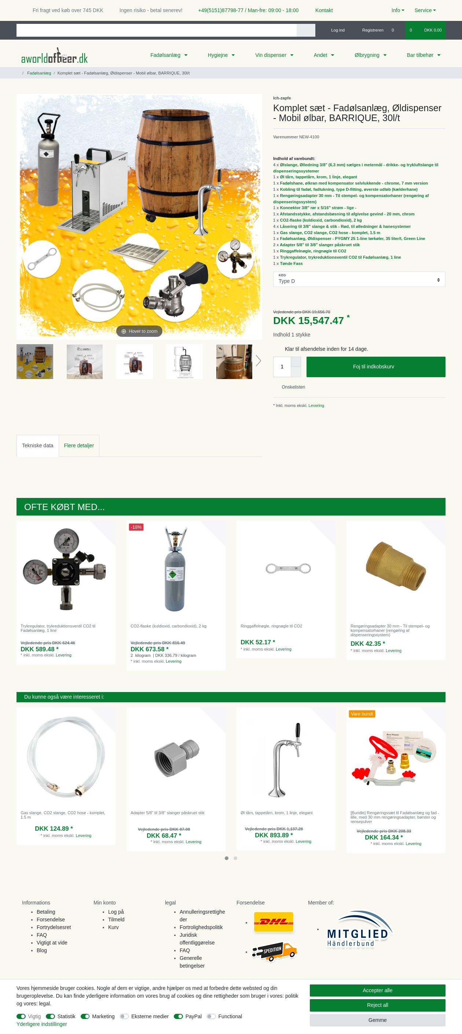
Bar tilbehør (421, 55)
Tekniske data (38, 445)
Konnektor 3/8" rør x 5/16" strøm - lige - (318, 207)
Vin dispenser (271, 55)
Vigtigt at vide (52, 943)
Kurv (113, 927)
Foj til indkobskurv (396, 367)
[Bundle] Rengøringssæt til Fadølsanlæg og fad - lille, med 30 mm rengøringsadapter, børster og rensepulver (395, 817)
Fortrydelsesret (54, 927)
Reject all (377, 1005)
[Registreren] (369, 30)
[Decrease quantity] (296, 372)
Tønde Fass (291, 263)
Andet (321, 55)
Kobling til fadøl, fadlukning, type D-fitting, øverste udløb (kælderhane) (349, 189)
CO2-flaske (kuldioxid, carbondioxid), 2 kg (321, 220)
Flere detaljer (79, 445)
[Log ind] (335, 30)
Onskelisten (290, 387)
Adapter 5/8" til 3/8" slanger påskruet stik (320, 245)
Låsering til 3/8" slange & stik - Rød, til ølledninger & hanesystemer (345, 226)
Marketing (103, 1016)
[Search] (306, 30)
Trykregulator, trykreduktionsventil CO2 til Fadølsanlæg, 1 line (340, 257)
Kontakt (321, 10)
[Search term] (156, 30)
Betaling (46, 912)
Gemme (377, 1020)
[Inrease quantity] (296, 362)
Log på (116, 912)
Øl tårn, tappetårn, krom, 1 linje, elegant (318, 177)
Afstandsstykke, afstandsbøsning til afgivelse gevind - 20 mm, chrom (347, 214)
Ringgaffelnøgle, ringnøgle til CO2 (313, 251)
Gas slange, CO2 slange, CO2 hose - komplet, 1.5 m (330, 232)
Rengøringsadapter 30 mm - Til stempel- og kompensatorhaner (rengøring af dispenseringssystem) (390, 630)
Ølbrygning (368, 55)
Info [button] (396, 10)
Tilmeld (116, 919)
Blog (42, 950)
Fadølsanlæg (166, 55)
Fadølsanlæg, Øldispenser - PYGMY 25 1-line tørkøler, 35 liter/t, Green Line (352, 238)
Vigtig (34, 1016)
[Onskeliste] (397, 30)
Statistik (67, 1016)
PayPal (194, 1016)
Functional (230, 1016)
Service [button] (423, 10)
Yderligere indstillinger (41, 1024)
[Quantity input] (282, 367)
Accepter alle (378, 990)
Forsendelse (51, 919)
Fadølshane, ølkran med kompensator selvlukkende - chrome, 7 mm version (354, 183)
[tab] (37, 445)
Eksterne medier (150, 1016)
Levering (315, 405)
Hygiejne (218, 55)
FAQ (42, 935)
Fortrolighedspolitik (201, 927)
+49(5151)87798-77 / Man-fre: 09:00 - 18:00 (245, 10)
